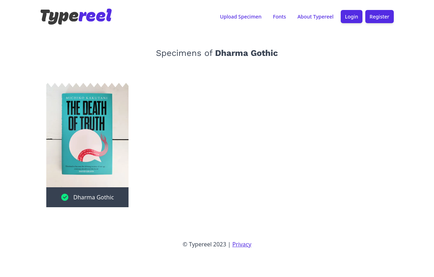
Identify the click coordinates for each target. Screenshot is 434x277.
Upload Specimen (241, 16)
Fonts (279, 16)
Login (351, 16)
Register (379, 16)
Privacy (241, 244)
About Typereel (315, 16)
